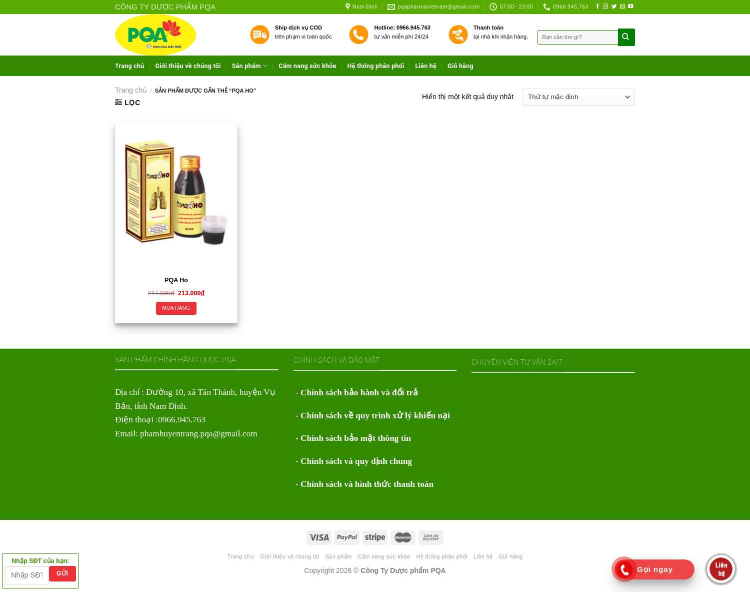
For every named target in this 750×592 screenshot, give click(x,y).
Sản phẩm (250, 66)
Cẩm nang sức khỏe (307, 66)
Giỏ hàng (461, 66)
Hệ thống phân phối (375, 66)
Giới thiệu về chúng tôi (188, 66)
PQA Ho (176, 280)
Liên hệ (426, 66)
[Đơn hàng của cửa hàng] (578, 97)
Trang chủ (129, 66)
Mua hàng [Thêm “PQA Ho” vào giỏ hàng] (176, 308)
